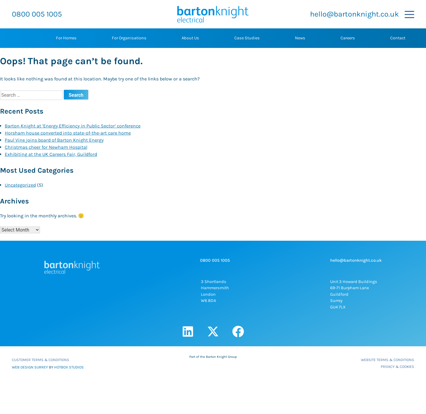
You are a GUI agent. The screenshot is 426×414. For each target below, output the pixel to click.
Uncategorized (20, 185)
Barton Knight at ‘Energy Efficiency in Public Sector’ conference (73, 126)
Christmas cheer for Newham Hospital (46, 147)
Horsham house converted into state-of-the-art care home (68, 133)
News (300, 38)
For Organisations (129, 38)
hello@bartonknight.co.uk (354, 14)
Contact (397, 38)
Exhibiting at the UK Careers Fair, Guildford (51, 154)
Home (20, 38)
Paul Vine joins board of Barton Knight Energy (54, 140)
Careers (348, 38)
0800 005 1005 (37, 14)
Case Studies (247, 38)
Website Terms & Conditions (387, 360)
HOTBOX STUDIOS (69, 367)
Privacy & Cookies (397, 366)
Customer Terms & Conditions (40, 360)
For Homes (66, 38)
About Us (190, 38)
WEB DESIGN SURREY (30, 367)
